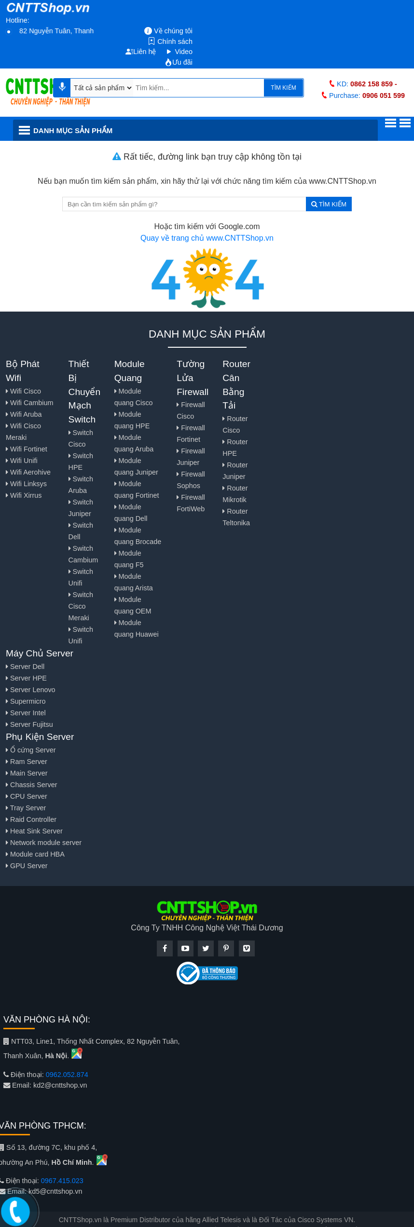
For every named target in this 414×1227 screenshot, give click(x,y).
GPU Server (27, 866)
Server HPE (26, 678)
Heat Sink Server (34, 831)
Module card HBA (35, 854)
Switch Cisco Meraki (81, 606)
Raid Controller (31, 819)
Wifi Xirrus (24, 495)
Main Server (27, 773)
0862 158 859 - (373, 84)
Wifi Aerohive (28, 472)
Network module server (44, 842)
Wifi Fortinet (26, 449)
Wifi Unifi (22, 460)
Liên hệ (140, 51)
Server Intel (26, 713)
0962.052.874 (67, 1074)
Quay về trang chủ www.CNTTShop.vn (207, 238)
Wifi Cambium (30, 403)
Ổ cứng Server (31, 750)
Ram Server (26, 761)
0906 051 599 (383, 95)
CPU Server (26, 796)
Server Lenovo (30, 690)
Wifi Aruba (24, 414)
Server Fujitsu (29, 724)
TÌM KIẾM (283, 87)
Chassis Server (31, 785)
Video (179, 51)
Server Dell (25, 666)
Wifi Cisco (23, 391)
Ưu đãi (179, 62)
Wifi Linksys (26, 484)
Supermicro (26, 701)
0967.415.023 (62, 1181)
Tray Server (26, 808)
